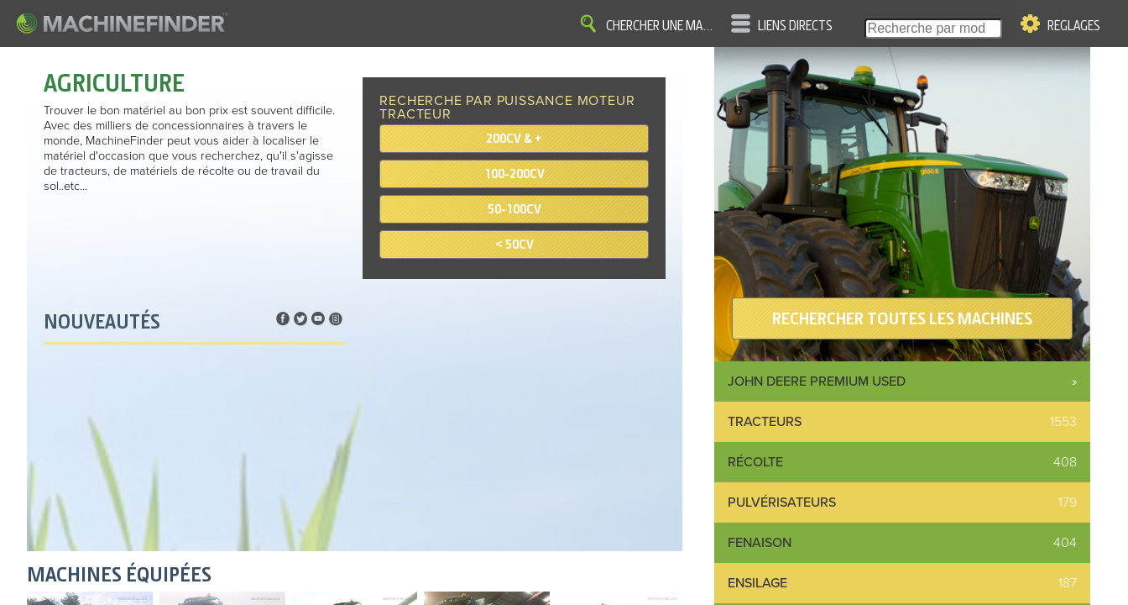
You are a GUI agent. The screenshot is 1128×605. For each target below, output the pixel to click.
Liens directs (795, 26)
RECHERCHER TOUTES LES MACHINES (902, 318)
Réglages (1073, 26)
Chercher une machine (662, 26)
